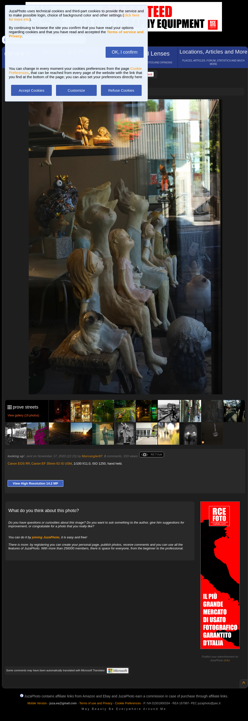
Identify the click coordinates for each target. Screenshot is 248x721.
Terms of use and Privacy (95, 703)
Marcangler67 (92, 456)
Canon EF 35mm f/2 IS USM (51, 463)
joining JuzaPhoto (45, 537)
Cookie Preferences (128, 703)
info (227, 660)
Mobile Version (37, 703)
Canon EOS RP (18, 463)
